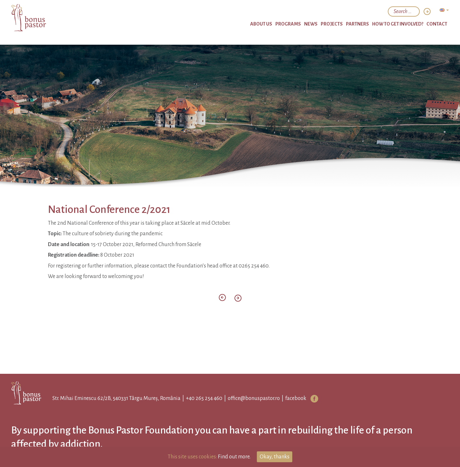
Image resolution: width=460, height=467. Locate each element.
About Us (261, 23)
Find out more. (234, 457)
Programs (288, 23)
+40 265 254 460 (204, 398)
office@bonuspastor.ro (254, 398)
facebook (295, 398)
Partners (357, 23)
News (311, 23)
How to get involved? (397, 23)
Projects (332, 23)
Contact (436, 23)
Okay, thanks (274, 457)
